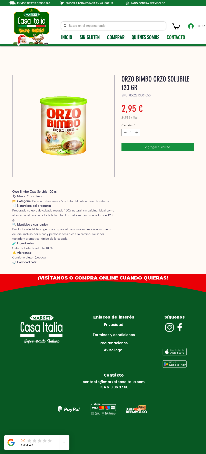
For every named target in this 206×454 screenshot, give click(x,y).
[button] (176, 25)
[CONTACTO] (176, 37)
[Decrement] (124, 132)
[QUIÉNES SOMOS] (146, 37)
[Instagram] (169, 327)
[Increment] (137, 132)
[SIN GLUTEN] (90, 37)
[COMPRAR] (116, 37)
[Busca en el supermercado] (113, 26)
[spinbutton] (131, 132)
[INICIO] (67, 37)
